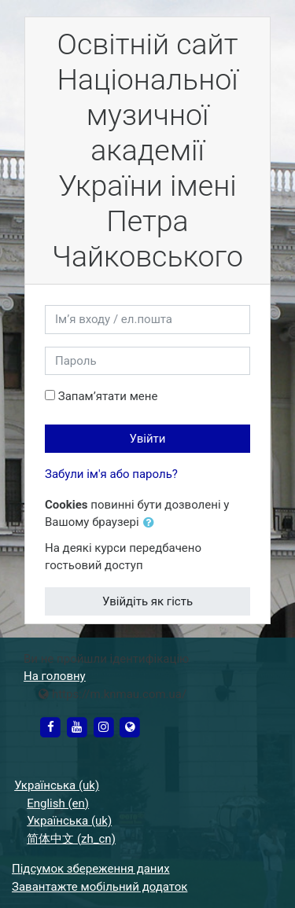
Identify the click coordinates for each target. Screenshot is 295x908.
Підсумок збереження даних (91, 869)
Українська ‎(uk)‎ (56, 785)
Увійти (148, 439)
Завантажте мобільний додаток (99, 887)
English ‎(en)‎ (58, 803)
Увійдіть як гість (147, 601)
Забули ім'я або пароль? (111, 474)
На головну (55, 676)
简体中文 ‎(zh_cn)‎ (71, 839)
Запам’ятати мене (108, 396)
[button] (152, 523)
